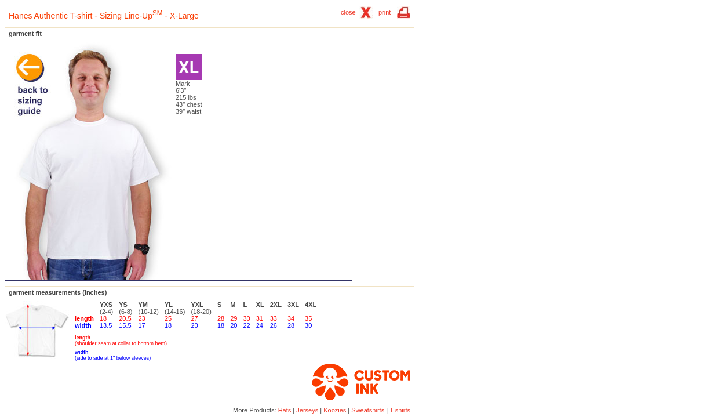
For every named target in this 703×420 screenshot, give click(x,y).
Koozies (334, 410)
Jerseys (307, 410)
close (348, 12)
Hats (285, 410)
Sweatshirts (367, 410)
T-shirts (399, 410)
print (384, 12)
